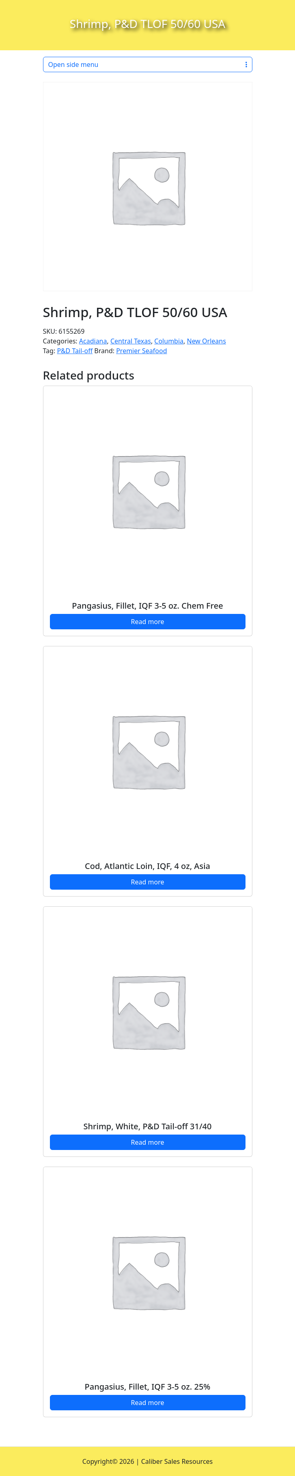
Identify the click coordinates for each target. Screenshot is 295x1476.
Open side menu (147, 64)
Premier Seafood (141, 350)
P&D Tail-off (75, 350)
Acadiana (93, 341)
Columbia (168, 341)
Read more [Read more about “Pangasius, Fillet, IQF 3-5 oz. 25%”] (147, 1402)
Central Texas (130, 341)
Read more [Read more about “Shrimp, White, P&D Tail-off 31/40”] (147, 1142)
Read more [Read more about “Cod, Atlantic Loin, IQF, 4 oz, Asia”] (147, 881)
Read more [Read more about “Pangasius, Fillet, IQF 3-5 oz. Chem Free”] (147, 621)
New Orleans (206, 341)
